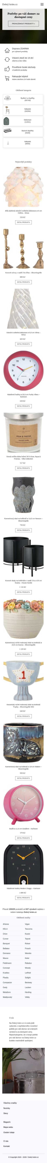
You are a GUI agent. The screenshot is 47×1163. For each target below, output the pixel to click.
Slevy (5, 1113)
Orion (5, 934)
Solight (28, 978)
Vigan (27, 924)
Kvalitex (6, 973)
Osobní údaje (8, 1132)
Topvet (27, 939)
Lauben (28, 987)
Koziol (27, 934)
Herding (28, 992)
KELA (5, 929)
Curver (5, 939)
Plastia (5, 978)
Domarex (6, 953)
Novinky (6, 1108)
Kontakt (6, 1146)
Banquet (6, 944)
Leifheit (28, 973)
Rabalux (28, 963)
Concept (6, 968)
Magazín (6, 1122)
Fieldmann (7, 963)
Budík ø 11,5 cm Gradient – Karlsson (23, 829)
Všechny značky (10, 1103)
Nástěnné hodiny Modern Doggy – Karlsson (23, 888)
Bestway (28, 983)
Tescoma (28, 929)
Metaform (7, 992)
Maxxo (5, 958)
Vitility (27, 997)
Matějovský (7, 997)
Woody (28, 968)
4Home (6, 924)
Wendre (28, 953)
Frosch (28, 948)
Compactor (7, 983)
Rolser (27, 944)
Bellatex (6, 948)
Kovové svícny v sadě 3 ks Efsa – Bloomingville (23, 273)
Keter (27, 958)
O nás (5, 1141)
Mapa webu (8, 1127)
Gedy (5, 987)
